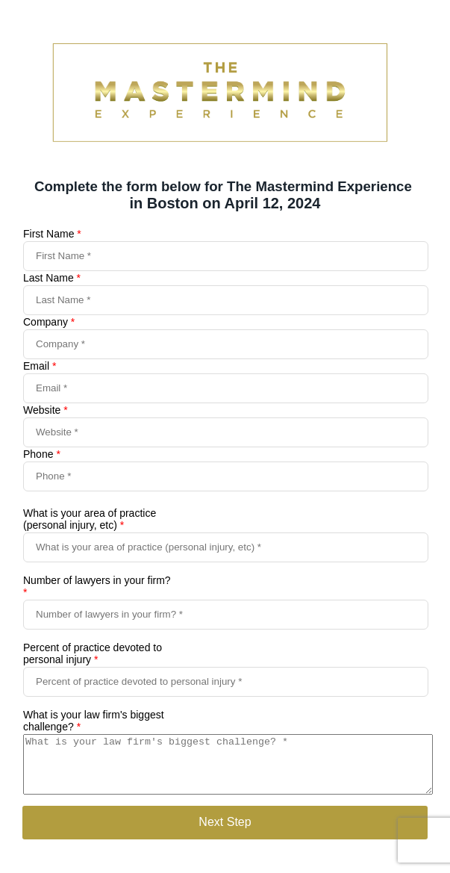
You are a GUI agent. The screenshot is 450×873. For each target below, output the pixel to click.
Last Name (52, 278)
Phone (41, 454)
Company (49, 322)
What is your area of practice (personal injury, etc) (89, 519)
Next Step (225, 833)
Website (45, 410)
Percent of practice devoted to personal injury (92, 653)
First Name (52, 234)
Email (39, 366)
